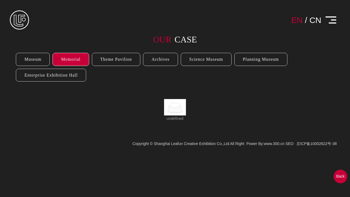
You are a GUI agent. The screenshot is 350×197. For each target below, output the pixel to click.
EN (297, 20)
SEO (289, 143)
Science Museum (206, 59)
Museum (32, 59)
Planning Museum (261, 59)
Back (340, 176)
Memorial (70, 59)
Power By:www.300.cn (265, 143)
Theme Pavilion (116, 59)
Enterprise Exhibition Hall (51, 75)
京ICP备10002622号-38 (316, 143)
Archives (160, 59)
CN (315, 20)
